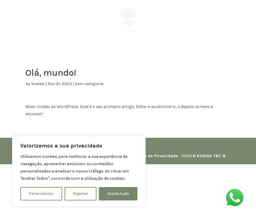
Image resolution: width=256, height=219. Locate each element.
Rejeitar (80, 193)
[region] (79, 171)
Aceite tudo (118, 193)
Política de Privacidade (155, 155)
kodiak (38, 83)
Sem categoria (89, 83)
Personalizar (41, 193)
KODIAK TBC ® (211, 155)
